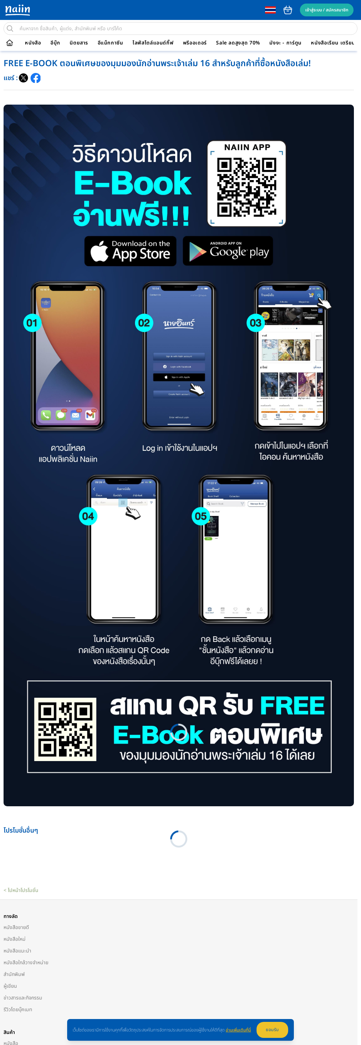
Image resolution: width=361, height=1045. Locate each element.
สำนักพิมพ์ (14, 974)
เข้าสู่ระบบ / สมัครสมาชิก (326, 10)
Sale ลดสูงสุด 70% (238, 43)
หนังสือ (33, 43)
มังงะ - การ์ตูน (285, 43)
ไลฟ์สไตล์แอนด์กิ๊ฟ (153, 43)
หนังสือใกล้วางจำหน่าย (26, 962)
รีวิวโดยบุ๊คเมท (18, 1009)
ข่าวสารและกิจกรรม (23, 998)
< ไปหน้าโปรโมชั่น (21, 890)
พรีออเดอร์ (195, 43)
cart (288, 10)
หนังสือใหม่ (15, 939)
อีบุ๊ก (55, 43)
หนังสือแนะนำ (17, 951)
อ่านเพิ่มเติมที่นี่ (238, 1030)
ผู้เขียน (10, 986)
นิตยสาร (79, 43)
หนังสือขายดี (16, 927)
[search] (10, 28)
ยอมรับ (272, 1029)
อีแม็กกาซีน (110, 43)
